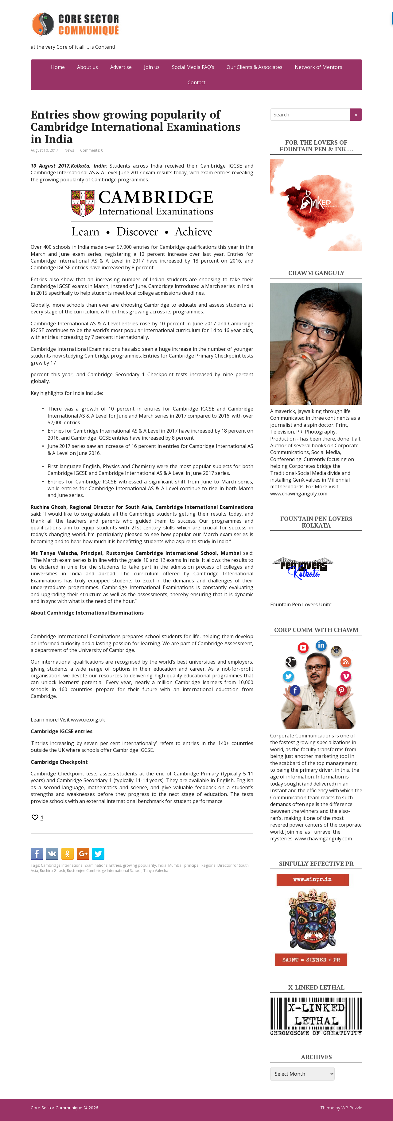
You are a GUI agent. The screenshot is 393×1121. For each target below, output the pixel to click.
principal (192, 865)
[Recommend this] (37, 817)
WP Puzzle (351, 1108)
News (69, 150)
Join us (152, 67)
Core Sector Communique (56, 1108)
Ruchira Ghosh (52, 870)
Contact (196, 82)
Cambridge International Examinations (74, 865)
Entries (115, 865)
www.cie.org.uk (88, 719)
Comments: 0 (91, 150)
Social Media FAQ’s (193, 67)
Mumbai (175, 865)
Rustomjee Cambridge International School (104, 870)
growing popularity (139, 865)
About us (87, 67)
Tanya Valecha (155, 870)
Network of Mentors (318, 67)
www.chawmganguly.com (298, 493)
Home (58, 67)
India (162, 865)
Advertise (121, 67)
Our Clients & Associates (254, 67)
